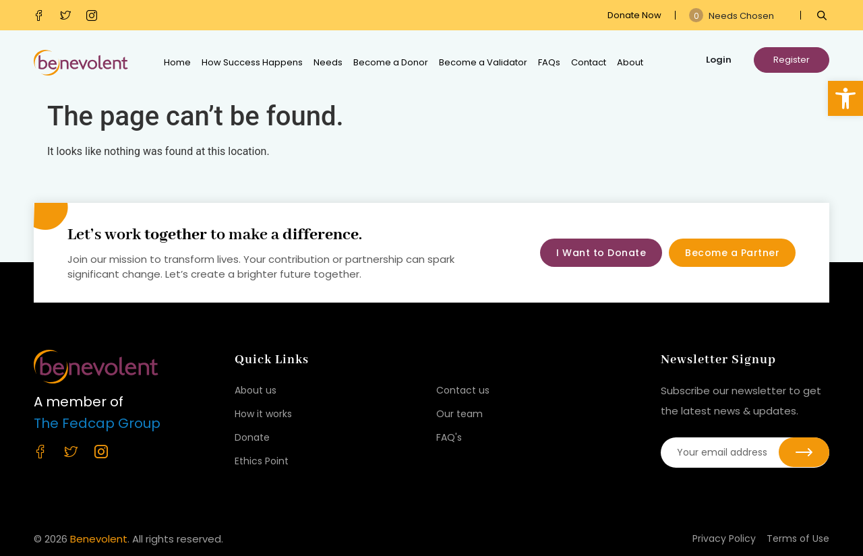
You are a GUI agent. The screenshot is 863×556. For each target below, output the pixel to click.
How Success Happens (252, 62)
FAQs (549, 62)
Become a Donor (390, 62)
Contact (588, 62)
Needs (328, 62)
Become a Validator (483, 62)
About (630, 62)
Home (177, 62)
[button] (845, 98)
